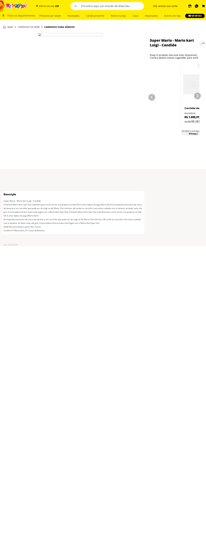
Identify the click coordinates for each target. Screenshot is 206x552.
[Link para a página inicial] (4, 3)
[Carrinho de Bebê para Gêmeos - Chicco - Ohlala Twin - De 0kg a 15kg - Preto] (165, 59)
